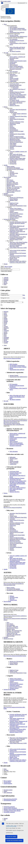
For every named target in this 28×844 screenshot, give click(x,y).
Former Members (14, 199)
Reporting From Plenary (12, 184)
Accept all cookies (11, 836)
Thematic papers (13, 75)
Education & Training (15, 123)
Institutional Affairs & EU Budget (18, 138)
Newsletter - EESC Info (12, 182)
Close (17, 300)
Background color (5, 298)
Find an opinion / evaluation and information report (17, 57)
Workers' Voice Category (15, 208)
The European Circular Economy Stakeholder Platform (17, 156)
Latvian (5, 332)
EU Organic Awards (14, 100)
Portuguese (6, 337)
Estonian (6, 321)
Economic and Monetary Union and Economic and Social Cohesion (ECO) (18, 223)
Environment (13, 128)
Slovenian (6, 341)
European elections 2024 (15, 85)
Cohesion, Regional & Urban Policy (18, 116)
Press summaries (11, 181)
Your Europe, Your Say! (15, 93)
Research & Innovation (15, 140)
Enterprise (12, 127)
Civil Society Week (14, 83)
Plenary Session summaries (16, 66)
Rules (8, 46)
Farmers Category (14, 212)
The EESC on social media (13, 188)
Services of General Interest (16, 142)
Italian (5, 329)
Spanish (5, 319)
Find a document (14, 71)
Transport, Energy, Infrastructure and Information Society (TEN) (18, 229)
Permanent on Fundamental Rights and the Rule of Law (18, 256)
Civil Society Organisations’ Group (18, 205)
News (8, 178)
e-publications (13, 81)
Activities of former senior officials (12, 810)
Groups (8, 201)
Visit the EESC (7, 782)
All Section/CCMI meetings (13, 167)
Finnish (5, 322)
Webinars (12, 171)
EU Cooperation (13, 39)
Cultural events (13, 176)
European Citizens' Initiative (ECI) (18, 94)
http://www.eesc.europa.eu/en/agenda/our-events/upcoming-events (14, 584)
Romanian (6, 338)
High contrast (4, 287)
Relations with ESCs (14, 105)
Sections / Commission (12, 220)
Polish (5, 336)
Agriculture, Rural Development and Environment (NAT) (18, 234)
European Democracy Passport (17, 92)
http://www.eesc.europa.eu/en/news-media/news (15, 615)
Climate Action (13, 112)
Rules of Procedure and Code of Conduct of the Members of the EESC (17, 49)
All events (12, 174)
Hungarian (6, 327)
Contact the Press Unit (12, 189)
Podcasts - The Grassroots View (14, 186)
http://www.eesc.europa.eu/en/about (12, 358)
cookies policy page (11, 825)
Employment (13, 124)
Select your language (6, 302)
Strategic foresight (14, 78)
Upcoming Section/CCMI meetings (15, 169)
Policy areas (9, 108)
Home (5, 769)
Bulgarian (6, 311)
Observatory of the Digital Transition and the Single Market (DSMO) (18, 243)
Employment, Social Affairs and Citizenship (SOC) (17, 232)
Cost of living (13, 162)
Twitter (5, 281)
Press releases (10, 180)
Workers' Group (13, 204)
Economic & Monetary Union (17, 121)
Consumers (12, 117)
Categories (9, 207)
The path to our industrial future (17, 96)
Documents (9, 70)
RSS (5, 819)
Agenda (5, 165)
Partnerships (12, 104)
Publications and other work (13, 73)
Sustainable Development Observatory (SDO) (16, 245)
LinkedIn (6, 277)
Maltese (5, 333)
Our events (9, 170)
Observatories (10, 241)
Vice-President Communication (17, 28)
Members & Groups (8, 195)
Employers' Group (14, 203)
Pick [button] (24, 295)
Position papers (13, 62)
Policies (5, 106)
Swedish (6, 342)
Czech (5, 313)
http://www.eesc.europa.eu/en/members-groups (15, 655)
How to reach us (7, 780)
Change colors (4, 293)
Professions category (14, 215)
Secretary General (14, 35)
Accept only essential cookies (14, 840)
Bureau (11, 31)
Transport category (14, 218)
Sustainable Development (16, 146)
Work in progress (14, 65)
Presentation (15, 88)
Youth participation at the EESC (17, 159)
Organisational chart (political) (17, 32)
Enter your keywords (6, 268)
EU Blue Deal (13, 161)
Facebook (6, 280)
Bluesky (5, 283)
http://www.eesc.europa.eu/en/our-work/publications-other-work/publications (14, 424)
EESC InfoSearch (8, 792)
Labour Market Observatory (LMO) (18, 247)
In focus (8, 150)
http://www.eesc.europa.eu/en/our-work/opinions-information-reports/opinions (15, 421)
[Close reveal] (1, 305)
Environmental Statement (10, 800)
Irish (5, 325)
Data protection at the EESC (10, 799)
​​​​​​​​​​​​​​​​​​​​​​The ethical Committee (15, 51)
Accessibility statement (9, 812)
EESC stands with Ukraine (16, 102)
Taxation (12, 147)
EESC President (13, 27)
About (5, 24)
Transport (12, 148)
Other (8, 249)
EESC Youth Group (14, 259)
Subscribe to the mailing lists (13, 190)
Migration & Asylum (15, 139)
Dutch (5, 334)
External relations (14, 130)
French (5, 323)
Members (9, 196)
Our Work (6, 770)
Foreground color (5, 295)
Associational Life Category (16, 213)
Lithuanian (6, 330)
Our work (6, 52)
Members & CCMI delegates (16, 197)
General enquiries (8, 783)
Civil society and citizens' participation (16, 82)
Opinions (12, 59)
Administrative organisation (13, 33)
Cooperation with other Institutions (15, 37)
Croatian (6, 326)
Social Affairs (13, 144)
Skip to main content (6, 1)
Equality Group (13, 258)
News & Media (7, 177)
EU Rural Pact (13, 163)
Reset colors (11, 300)
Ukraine (5, 264)
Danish (5, 314)
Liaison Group (13, 251)
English (5, 318)
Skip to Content (8, 266)
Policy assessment (14, 79)
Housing (12, 135)
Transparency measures (9, 806)
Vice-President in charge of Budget (18, 29)
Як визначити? (22, 3)
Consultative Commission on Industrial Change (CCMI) (16, 239)
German (5, 315)
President (6, 193)
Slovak (5, 340)
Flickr (5, 284)
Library (5, 791)
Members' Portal (13, 200)
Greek (5, 317)
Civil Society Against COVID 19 (17, 101)
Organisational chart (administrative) (18, 36)
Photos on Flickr (10, 192)
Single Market (13, 143)
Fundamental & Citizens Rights (17, 134)
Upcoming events (14, 173)
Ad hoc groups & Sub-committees (18, 250)
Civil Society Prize (14, 86)
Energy (11, 125)
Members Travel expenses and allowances (14, 809)
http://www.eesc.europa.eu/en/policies (13, 507)
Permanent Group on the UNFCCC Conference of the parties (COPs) (18, 262)
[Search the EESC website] (10, 269)
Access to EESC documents (10, 808)
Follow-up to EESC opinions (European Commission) (16, 68)
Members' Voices (11, 185)
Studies (11, 77)
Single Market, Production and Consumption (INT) (17, 226)
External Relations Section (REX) (18, 236)
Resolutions (12, 63)
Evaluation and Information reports (18, 60)
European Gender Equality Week (17, 158)
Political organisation (12, 25)
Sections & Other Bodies (10, 219)
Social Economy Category (16, 216)
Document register (8, 790)
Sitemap (5, 818)
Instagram (6, 279)
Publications (12, 74)
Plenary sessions (10, 166)
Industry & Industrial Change (17, 136)
